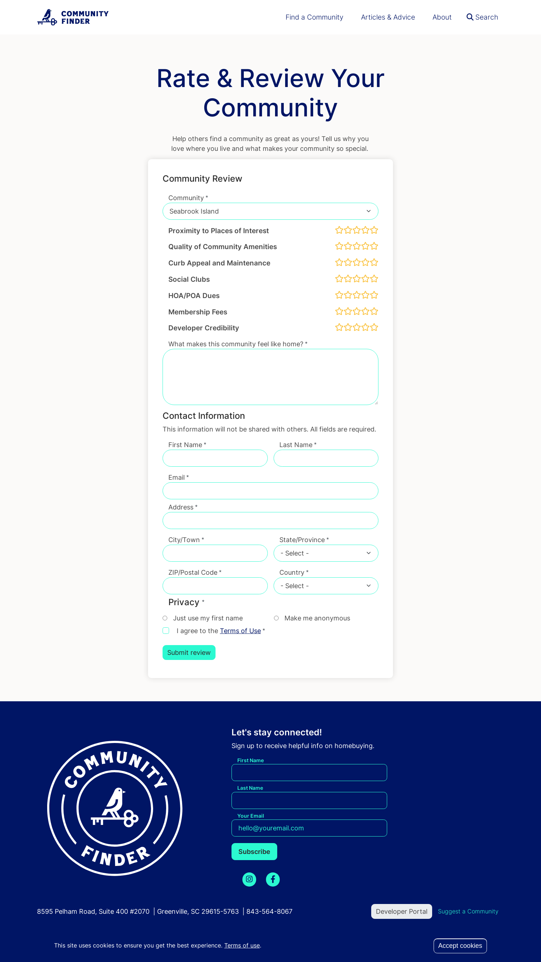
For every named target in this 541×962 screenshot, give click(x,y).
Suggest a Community (468, 911)
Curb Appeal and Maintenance (219, 263)
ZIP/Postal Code (192, 572)
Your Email (250, 816)
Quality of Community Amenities (222, 246)
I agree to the (219, 631)
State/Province (302, 540)
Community (186, 198)
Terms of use (242, 945)
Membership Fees (197, 311)
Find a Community (314, 17)
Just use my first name (208, 618)
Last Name (295, 445)
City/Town (184, 540)
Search (482, 17)
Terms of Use (240, 631)
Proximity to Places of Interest (218, 230)
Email (176, 477)
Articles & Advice (388, 17)
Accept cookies (460, 945)
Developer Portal (401, 911)
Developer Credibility (203, 327)
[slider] (356, 230)
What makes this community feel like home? (235, 344)
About (442, 17)
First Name (185, 445)
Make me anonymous (317, 618)
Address (180, 507)
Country (291, 572)
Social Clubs (189, 279)
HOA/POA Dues (194, 295)
